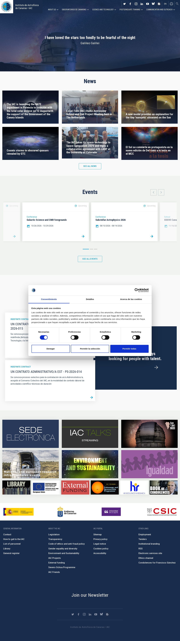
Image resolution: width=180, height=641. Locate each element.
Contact (7, 534)
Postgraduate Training (130, 9)
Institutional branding (149, 544)
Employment (144, 534)
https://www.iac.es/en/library (16, 487)
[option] (55, 221)
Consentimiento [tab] (49, 299)
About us (52, 9)
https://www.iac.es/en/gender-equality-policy (149, 464)
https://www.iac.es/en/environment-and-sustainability (90, 464)
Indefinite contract (21, 319)
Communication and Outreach (159, 9)
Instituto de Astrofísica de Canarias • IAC (27, 7)
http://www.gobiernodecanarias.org (66, 511)
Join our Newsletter (90, 595)
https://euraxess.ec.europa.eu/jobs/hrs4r (134, 487)
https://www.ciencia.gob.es (18, 512)
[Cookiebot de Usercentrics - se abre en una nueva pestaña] (137, 290)
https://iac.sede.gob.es (30, 434)
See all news (90, 166)
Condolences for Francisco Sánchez (157, 562)
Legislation (54, 534)
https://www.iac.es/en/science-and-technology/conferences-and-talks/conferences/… (149, 434)
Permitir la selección (90, 349)
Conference (32, 217)
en (165, 4)
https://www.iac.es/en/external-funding (75, 487)
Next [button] (161, 192)
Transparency (55, 539)
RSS (140, 548)
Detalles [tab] (90, 299)
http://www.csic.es (162, 512)
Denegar (50, 349)
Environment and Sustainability (63, 553)
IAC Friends (54, 572)
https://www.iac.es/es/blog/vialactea (159, 4)
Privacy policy (100, 539)
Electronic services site (150, 553)
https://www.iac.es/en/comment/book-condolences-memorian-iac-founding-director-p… (164, 487)
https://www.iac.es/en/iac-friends (105, 487)
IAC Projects (54, 558)
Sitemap (97, 534)
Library (6, 548)
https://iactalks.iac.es (90, 434)
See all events (90, 259)
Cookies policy (100, 548)
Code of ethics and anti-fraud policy (66, 544)
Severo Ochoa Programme (61, 567)
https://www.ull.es (111, 511)
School (167, 217)
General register (11, 553)
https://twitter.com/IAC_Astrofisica (124, 4)
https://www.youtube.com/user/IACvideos (147, 4)
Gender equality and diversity (62, 548)
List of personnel (12, 544)
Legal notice (99, 544)
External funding (56, 562)
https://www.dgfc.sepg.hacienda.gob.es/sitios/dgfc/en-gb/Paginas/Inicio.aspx (46, 487)
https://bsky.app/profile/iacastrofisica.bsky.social (153, 4)
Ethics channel (145, 558)
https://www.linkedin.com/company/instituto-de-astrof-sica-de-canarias (142, 4)
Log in (171, 4)
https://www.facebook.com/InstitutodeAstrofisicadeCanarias (130, 4)
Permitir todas (129, 349)
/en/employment (156, 367)
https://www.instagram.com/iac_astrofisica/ (136, 4)
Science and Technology (103, 9)
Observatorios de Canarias (74, 9)
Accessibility (99, 553)
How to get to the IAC (14, 539)
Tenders (142, 539)
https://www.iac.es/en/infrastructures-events (30, 464)
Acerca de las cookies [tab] (131, 299)
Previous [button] (153, 192)
